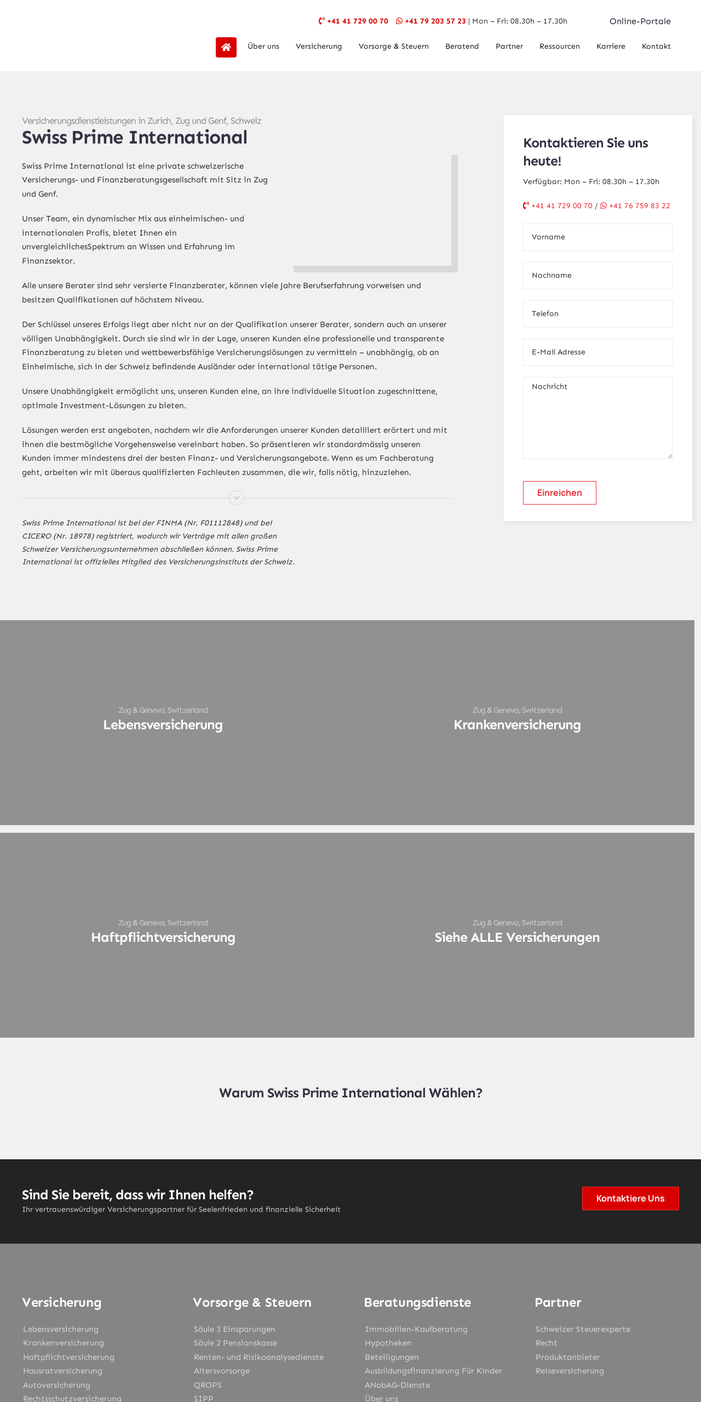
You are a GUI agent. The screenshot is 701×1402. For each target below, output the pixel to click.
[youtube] (373, 1275)
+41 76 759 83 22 (635, 205)
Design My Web (393, 1362)
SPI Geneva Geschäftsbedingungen (396, 1347)
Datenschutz (414, 1335)
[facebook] (304, 1275)
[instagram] (350, 1275)
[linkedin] (396, 1275)
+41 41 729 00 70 (357, 21)
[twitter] (327, 1275)
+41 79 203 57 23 (435, 21)
